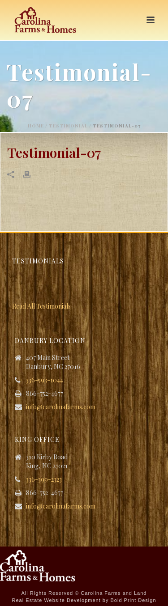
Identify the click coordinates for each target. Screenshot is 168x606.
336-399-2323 (44, 479)
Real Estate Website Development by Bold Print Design (84, 600)
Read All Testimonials (41, 306)
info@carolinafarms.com (60, 407)
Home (36, 126)
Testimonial (68, 126)
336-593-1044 (44, 380)
